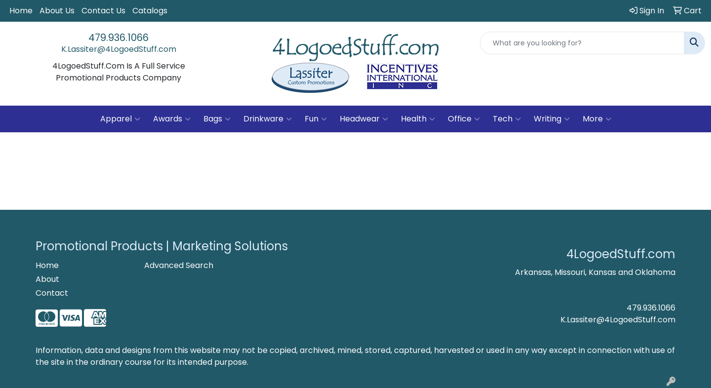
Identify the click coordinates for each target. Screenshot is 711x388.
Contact (52, 293)
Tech (507, 119)
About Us (57, 10)
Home (21, 10)
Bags (217, 119)
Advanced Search (178, 265)
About (47, 279)
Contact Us (103, 10)
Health (418, 119)
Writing (552, 119)
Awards (172, 119)
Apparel (120, 119)
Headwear (364, 119)
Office (464, 119)
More (597, 119)
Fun (316, 119)
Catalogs (149, 10)
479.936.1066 (118, 37)
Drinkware (267, 119)
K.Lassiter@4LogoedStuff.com (118, 49)
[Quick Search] (582, 43)
